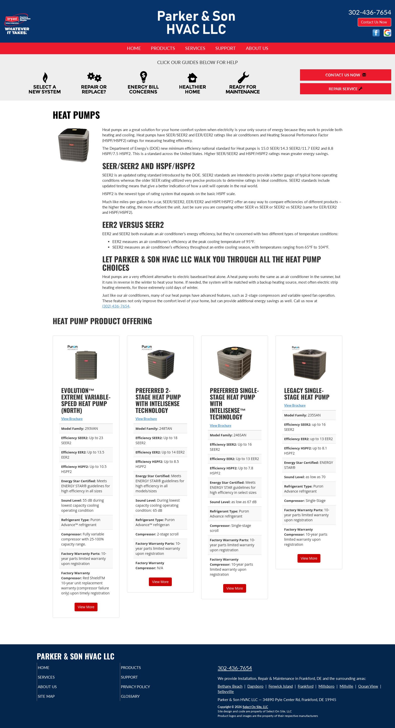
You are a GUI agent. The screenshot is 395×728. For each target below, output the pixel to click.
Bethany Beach (230, 686)
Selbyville (226, 691)
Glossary (139, 700)
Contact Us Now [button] (374, 22)
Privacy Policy (145, 689)
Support (225, 48)
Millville (346, 686)
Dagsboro (255, 686)
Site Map (55, 700)
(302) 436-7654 (115, 306)
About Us (257, 48)
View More (86, 607)
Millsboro (326, 686)
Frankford (305, 686)
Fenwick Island (281, 686)
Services (195, 48)
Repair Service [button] (346, 88)
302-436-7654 (235, 668)
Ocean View (368, 686)
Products (163, 48)
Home (134, 48)
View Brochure (72, 419)
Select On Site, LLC (255, 707)
